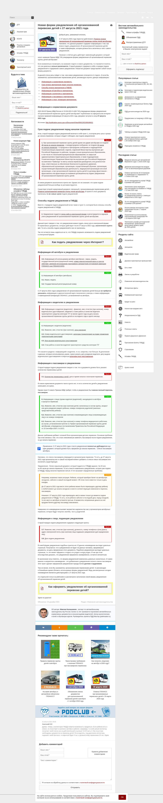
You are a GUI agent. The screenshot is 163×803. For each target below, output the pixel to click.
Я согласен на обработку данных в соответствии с (73, 783)
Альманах (111, 12)
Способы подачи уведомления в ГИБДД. (57, 88)
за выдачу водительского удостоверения (19, 132)
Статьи (90, 12)
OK (122, 797)
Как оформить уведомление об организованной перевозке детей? (78, 588)
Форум (150, 12)
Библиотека (100, 12)
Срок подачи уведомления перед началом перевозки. (62, 85)
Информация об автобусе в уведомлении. (57, 91)
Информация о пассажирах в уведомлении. (58, 97)
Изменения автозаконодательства (100, 602)
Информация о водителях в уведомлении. (57, 94)
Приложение (131, 12)
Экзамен (120, 12)
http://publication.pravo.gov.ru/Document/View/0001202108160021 (69, 122)
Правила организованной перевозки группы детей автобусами (61, 191)
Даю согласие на (22, 107)
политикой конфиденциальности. (89, 798)
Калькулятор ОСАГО (17, 162)
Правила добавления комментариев (100, 753)
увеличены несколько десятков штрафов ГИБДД (21, 177)
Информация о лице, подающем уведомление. (59, 100)
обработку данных (23, 108)
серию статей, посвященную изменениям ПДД (20, 151)
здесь (22, 148)
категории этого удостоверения (81, 356)
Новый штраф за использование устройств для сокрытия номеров (20, 206)
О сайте (142, 12)
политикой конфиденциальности (92, 783)
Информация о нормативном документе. (57, 82)
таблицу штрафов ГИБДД (19, 183)
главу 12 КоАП (22, 182)
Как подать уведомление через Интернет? (78, 242)
